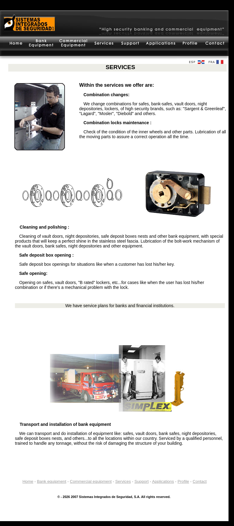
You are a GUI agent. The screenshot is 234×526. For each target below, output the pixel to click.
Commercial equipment (91, 481)
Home (28, 481)
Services (123, 481)
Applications (163, 481)
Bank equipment (51, 481)
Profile (183, 481)
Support (141, 481)
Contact (200, 481)
